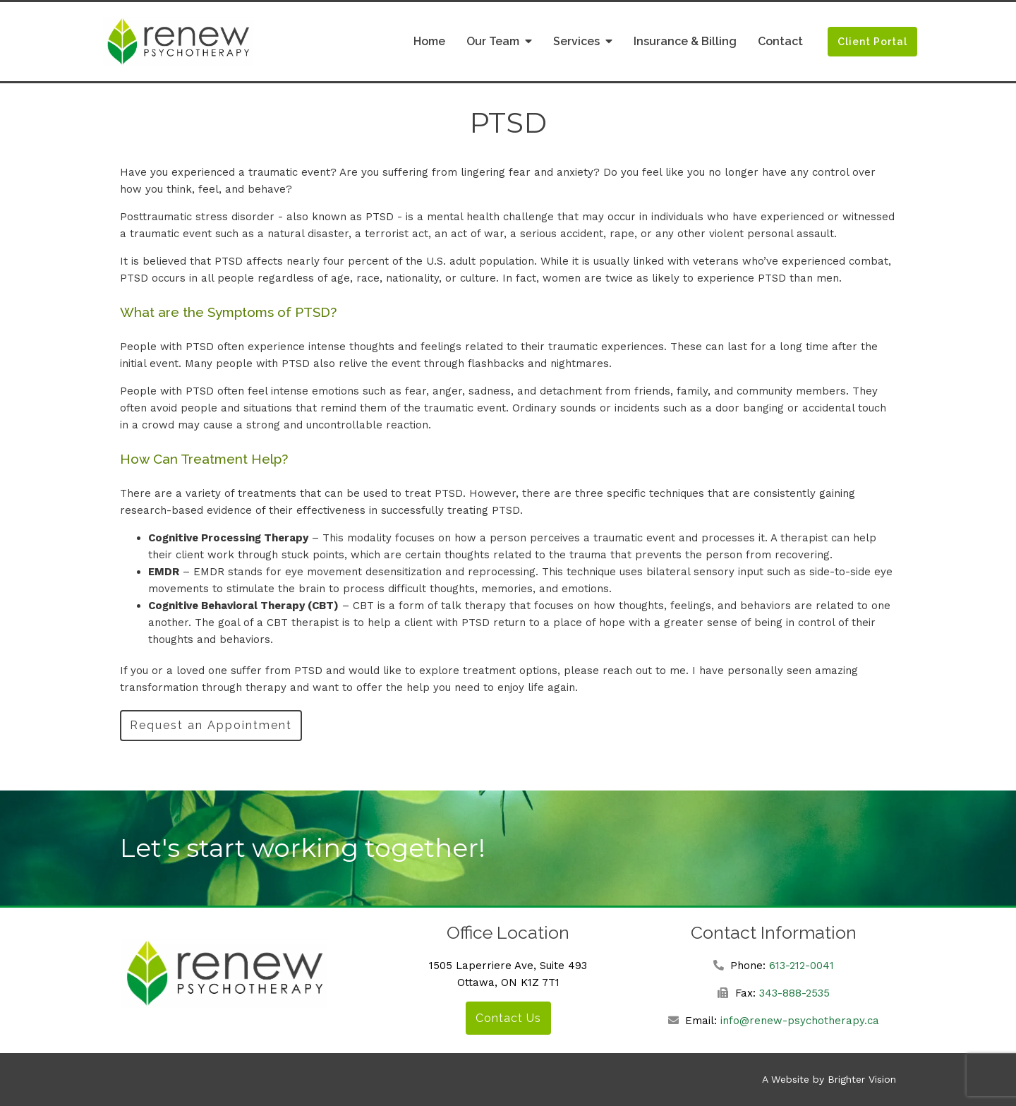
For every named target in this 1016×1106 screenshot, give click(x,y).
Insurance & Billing (685, 41)
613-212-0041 (801, 965)
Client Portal (872, 41)
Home (429, 41)
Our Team (492, 41)
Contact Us (508, 1018)
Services (576, 41)
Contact (780, 41)
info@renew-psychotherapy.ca (799, 1020)
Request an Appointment (211, 725)
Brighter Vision (862, 1079)
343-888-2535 (794, 993)
